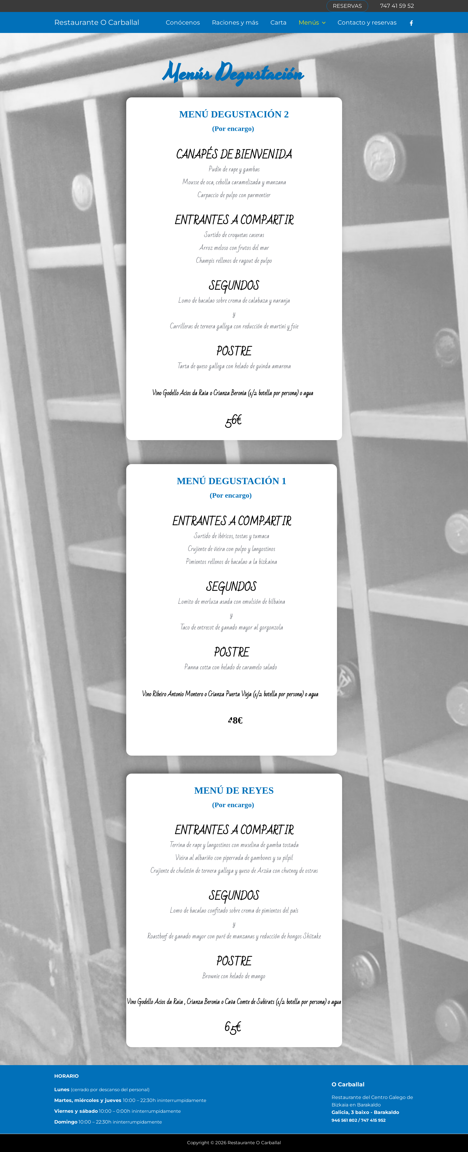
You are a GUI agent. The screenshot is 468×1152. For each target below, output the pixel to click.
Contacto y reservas (367, 22)
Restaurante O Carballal (96, 22)
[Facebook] (411, 23)
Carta (278, 22)
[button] (347, 6)
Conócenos (183, 22)
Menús (312, 22)
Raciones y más (235, 22)
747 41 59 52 (397, 5)
